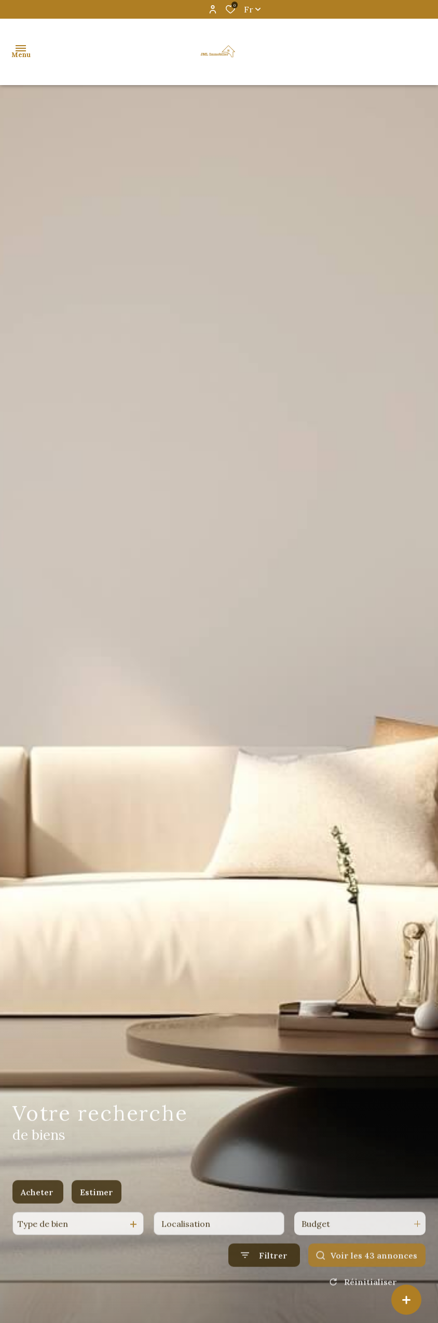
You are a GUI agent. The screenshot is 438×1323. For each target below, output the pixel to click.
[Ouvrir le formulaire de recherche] (264, 1266)
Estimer (96, 1203)
